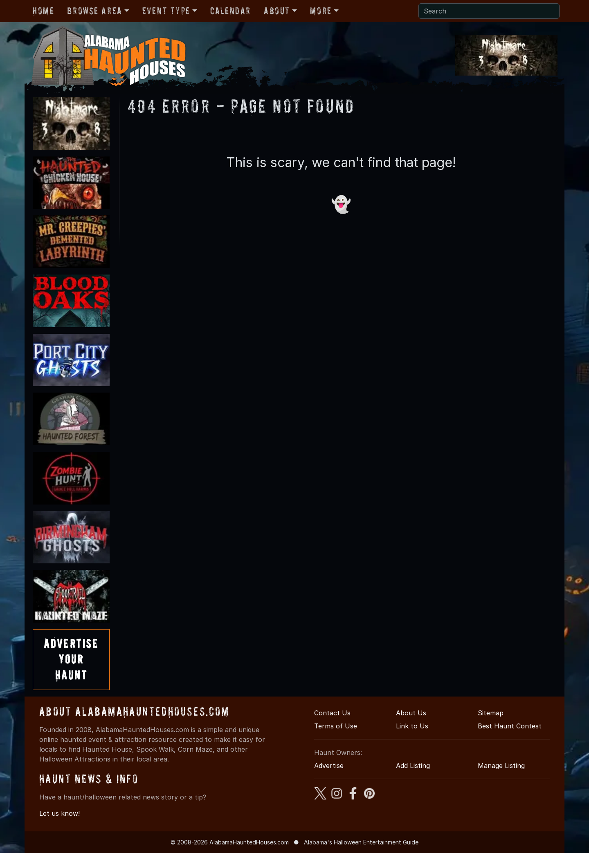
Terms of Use (335, 726)
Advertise (329, 765)
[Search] (489, 11)
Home (43, 10)
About (277, 10)
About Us (411, 713)
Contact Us (332, 713)
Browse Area (94, 10)
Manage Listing (501, 765)
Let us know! (59, 813)
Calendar (230, 10)
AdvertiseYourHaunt (71, 659)
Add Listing (413, 765)
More (320, 10)
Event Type (166, 10)
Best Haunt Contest (510, 726)
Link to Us (412, 726)
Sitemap (491, 713)
